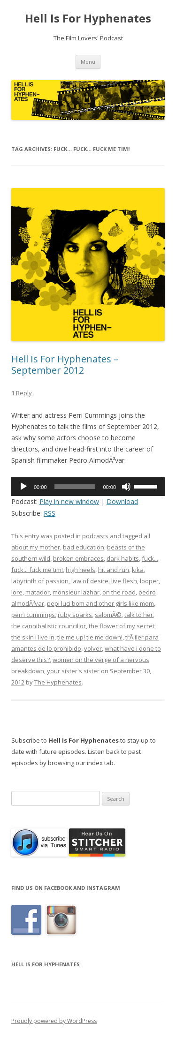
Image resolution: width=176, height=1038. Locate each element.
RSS (49, 513)
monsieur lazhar (76, 592)
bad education (83, 547)
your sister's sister (73, 671)
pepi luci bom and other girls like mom (100, 603)
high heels (80, 569)
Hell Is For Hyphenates (88, 18)
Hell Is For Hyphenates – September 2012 (64, 364)
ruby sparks (75, 614)
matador (37, 592)
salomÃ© (108, 614)
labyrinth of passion (40, 581)
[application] (88, 486)
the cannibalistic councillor (48, 626)
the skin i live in (32, 637)
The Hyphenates (58, 682)
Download (122, 501)
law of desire (89, 581)
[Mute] (126, 486)
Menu (88, 61)
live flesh (124, 581)
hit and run (113, 569)
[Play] (23, 486)
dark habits (123, 558)
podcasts (95, 536)
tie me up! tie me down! (89, 637)
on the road (119, 592)
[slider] (75, 486)
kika (138, 569)
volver (93, 648)
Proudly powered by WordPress (54, 1021)
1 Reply (21, 393)
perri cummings (33, 614)
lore (17, 592)
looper (149, 581)
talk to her (138, 614)
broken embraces (78, 558)
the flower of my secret (121, 626)
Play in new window (69, 501)
